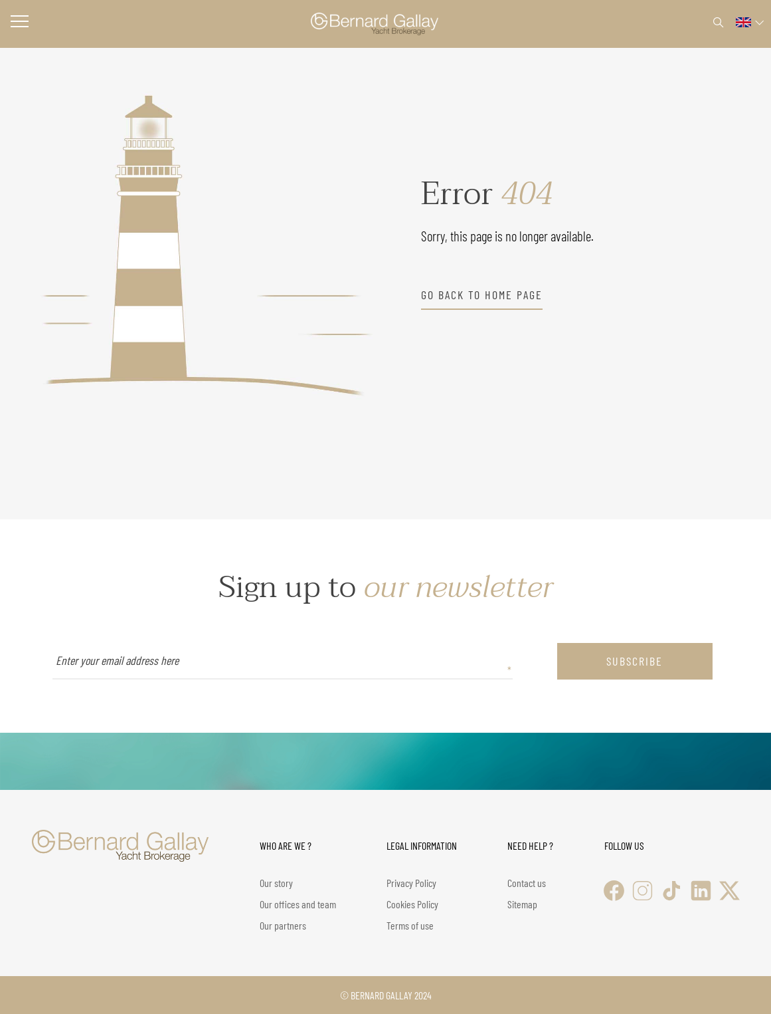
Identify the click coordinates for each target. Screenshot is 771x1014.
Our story (276, 882)
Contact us (526, 882)
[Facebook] (614, 890)
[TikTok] (671, 890)
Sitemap (522, 904)
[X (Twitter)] (729, 890)
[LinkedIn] (701, 890)
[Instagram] (642, 890)
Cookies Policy (412, 904)
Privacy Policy (411, 882)
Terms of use (410, 925)
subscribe (634, 661)
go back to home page (482, 294)
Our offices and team (298, 904)
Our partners (283, 925)
